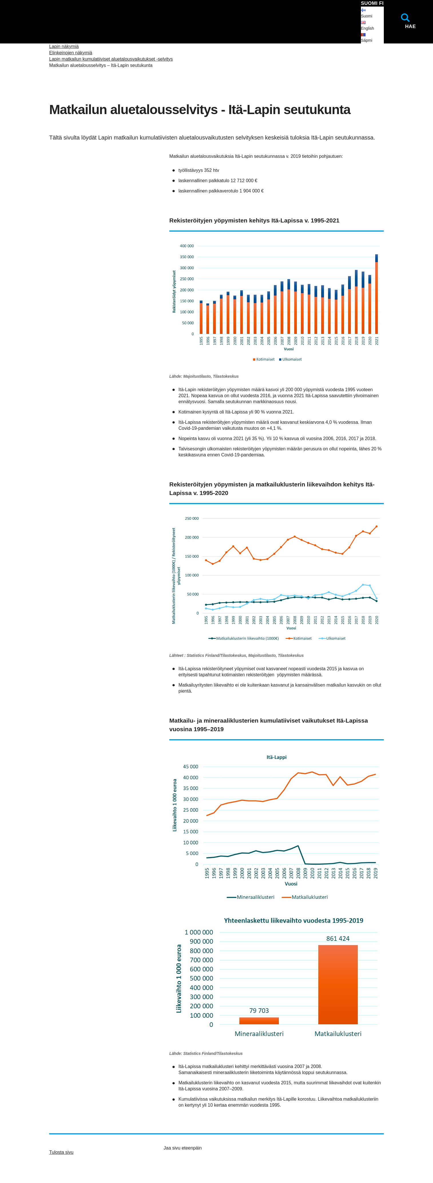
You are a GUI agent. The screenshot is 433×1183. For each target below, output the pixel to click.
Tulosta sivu (61, 1152)
